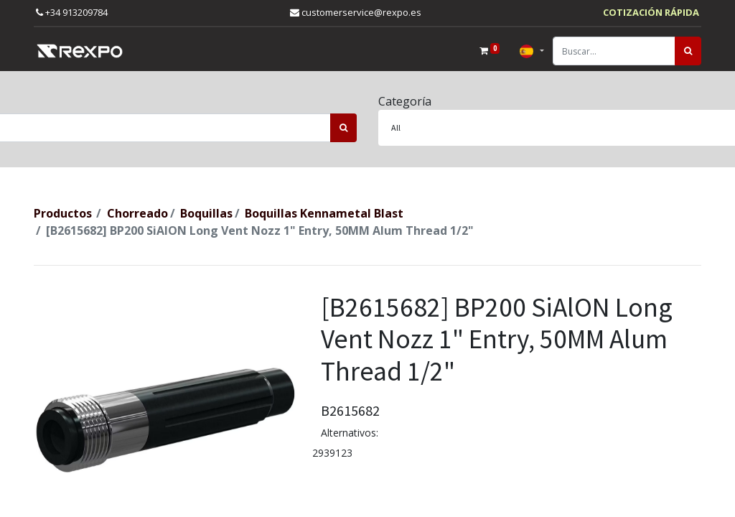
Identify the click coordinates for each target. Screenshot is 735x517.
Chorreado (137, 213)
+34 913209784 (72, 12)
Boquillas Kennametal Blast (324, 213)
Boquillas (206, 213)
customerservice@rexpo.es (355, 12)
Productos (63, 213)
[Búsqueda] (688, 51)
